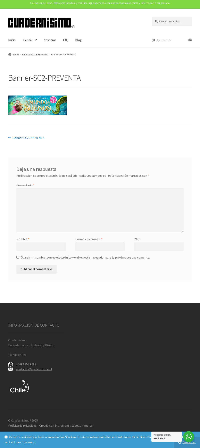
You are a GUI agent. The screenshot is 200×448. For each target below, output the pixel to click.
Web (137, 239)
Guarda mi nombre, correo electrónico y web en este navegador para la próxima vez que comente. (85, 257)
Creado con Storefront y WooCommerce (66, 425)
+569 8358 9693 (26, 364)
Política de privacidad (22, 425)
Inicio (12, 40)
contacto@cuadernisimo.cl (34, 369)
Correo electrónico (89, 239)
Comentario (25, 185)
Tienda (27, 40)
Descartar (189, 442)
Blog (78, 40)
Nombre (22, 239)
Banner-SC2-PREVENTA (35, 54)
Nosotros (50, 40)
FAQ (65, 40)
